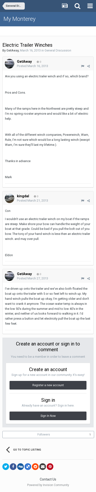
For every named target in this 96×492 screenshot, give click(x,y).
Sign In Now (48, 416)
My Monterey (19, 19)
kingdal (23, 196)
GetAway (12, 50)
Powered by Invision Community (48, 485)
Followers (43, 434)
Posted (32, 66)
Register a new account (48, 385)
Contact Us (48, 479)
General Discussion (58, 50)
